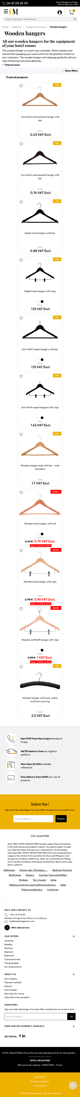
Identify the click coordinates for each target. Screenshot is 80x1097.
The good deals (11, 963)
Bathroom (9, 955)
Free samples (10, 990)
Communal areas (12, 959)
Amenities (9, 940)
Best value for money (14, 993)
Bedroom (8, 952)
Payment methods (12, 982)
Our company (10, 978)
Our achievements (12, 966)
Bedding (8, 944)
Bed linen (8, 948)
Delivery (8, 986)
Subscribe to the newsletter (17, 997)
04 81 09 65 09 (17, 3)
